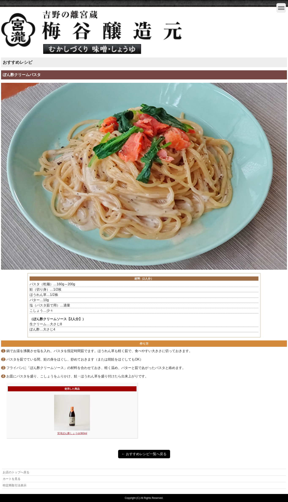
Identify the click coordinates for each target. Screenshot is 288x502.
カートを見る (11, 478)
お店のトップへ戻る (16, 472)
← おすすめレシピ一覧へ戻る (143, 454)
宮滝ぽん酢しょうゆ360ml (72, 433)
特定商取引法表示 (14, 485)
